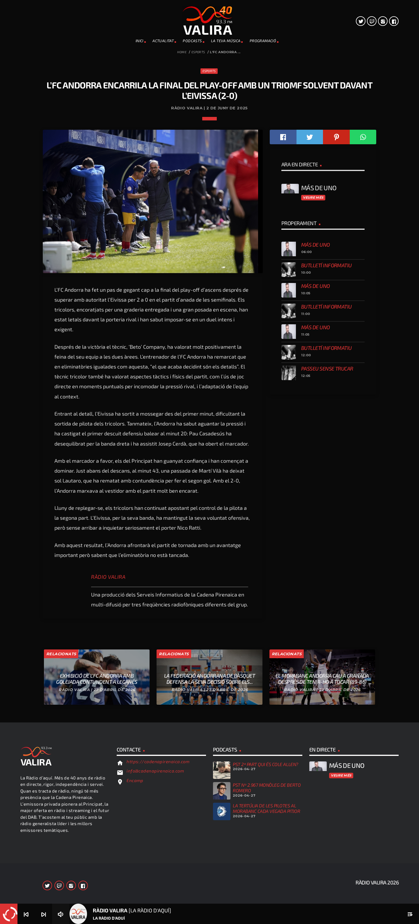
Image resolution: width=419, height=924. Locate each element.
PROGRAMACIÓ (263, 40)
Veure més (313, 526)
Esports (198, 52)
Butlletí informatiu (326, 594)
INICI (139, 40)
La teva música (225, 40)
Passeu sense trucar (327, 697)
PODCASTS (192, 40)
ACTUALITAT (163, 40)
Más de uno (315, 573)
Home (182, 52)
